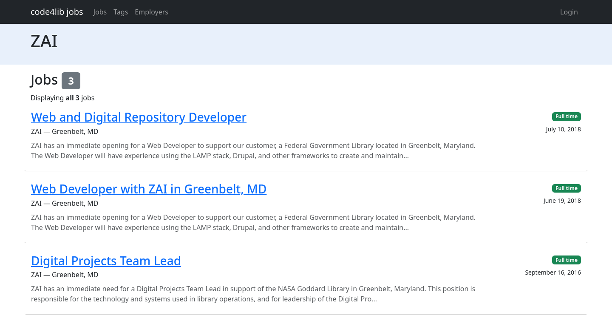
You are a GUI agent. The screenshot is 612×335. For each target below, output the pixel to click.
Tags (120, 12)
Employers (151, 12)
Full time (566, 116)
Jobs (100, 12)
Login (569, 12)
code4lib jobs (57, 11)
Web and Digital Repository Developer (138, 117)
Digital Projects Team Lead (106, 261)
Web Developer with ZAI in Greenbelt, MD (148, 189)
